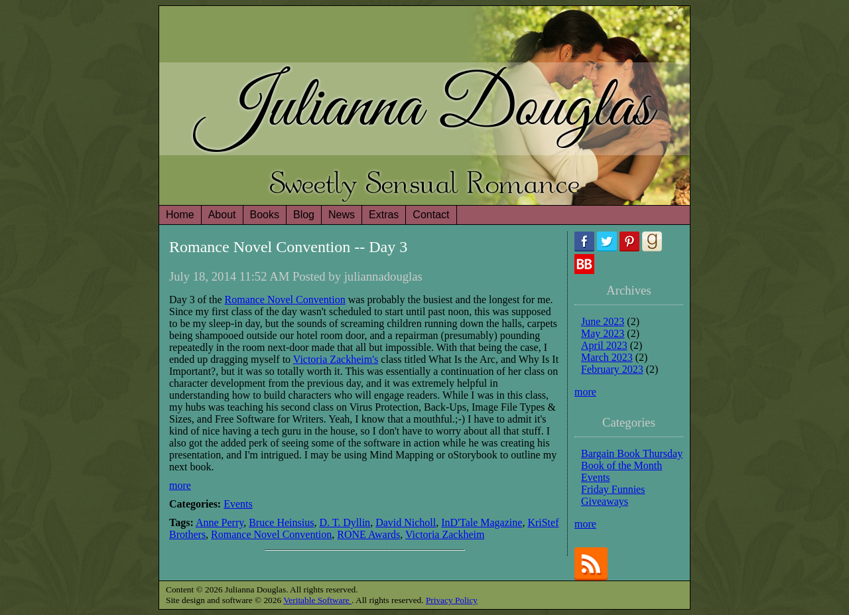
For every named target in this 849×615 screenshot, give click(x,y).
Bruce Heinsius (281, 522)
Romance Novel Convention (285, 299)
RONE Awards (368, 534)
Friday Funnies (613, 489)
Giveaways (604, 501)
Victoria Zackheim (444, 534)
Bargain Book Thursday (632, 453)
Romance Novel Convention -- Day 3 (288, 246)
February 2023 (612, 369)
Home (180, 214)
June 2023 (602, 321)
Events (238, 504)
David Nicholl (405, 522)
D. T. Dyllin (344, 522)
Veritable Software (317, 600)
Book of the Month (621, 465)
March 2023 (607, 357)
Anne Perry (219, 522)
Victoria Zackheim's (336, 359)
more (180, 485)
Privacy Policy (452, 600)
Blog (303, 214)
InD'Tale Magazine (481, 522)
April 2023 (604, 345)
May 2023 (602, 333)
